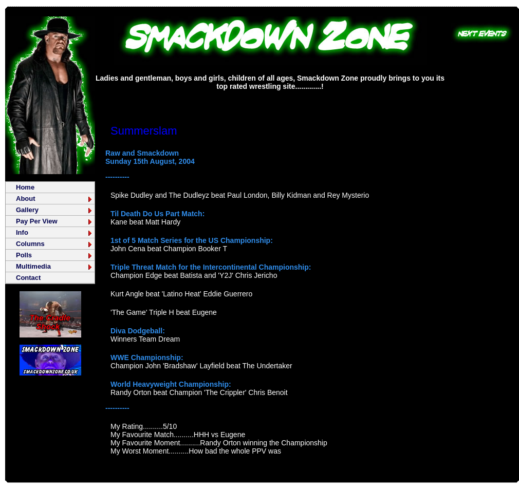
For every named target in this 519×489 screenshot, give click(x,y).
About (54, 198)
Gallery (54, 210)
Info (54, 232)
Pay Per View (54, 221)
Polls (54, 255)
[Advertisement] (270, 100)
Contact (28, 277)
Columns (54, 244)
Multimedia (54, 266)
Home (25, 187)
